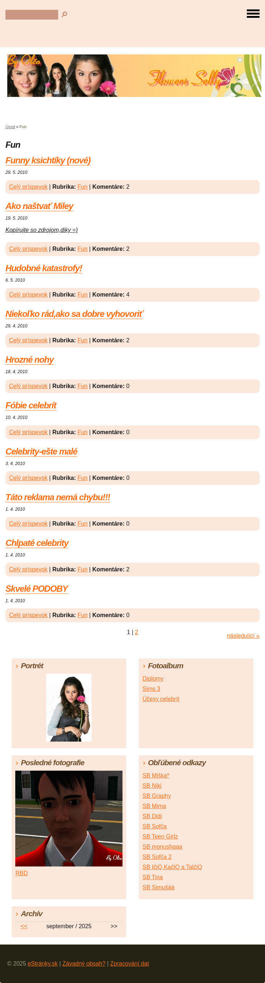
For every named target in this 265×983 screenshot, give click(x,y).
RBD (21, 873)
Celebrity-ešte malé (41, 451)
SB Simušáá (158, 887)
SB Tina (152, 877)
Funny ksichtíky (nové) (48, 160)
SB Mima (154, 806)
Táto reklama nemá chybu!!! (57, 497)
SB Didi (152, 816)
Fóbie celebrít (30, 405)
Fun (82, 187)
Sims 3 (151, 689)
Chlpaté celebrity (36, 543)
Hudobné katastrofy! (43, 268)
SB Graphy (156, 796)
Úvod (10, 127)
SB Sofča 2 (157, 857)
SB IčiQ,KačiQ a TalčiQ (172, 867)
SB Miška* (155, 775)
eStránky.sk (42, 963)
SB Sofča (154, 826)
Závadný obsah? (84, 963)
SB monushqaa (162, 847)
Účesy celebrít (160, 699)
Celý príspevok (28, 187)
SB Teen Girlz (160, 836)
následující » (243, 636)
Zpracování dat (129, 963)
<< (24, 926)
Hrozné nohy (29, 359)
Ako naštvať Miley (39, 206)
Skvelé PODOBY (36, 589)
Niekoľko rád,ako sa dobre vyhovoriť (74, 314)
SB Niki (151, 786)
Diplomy (153, 679)
